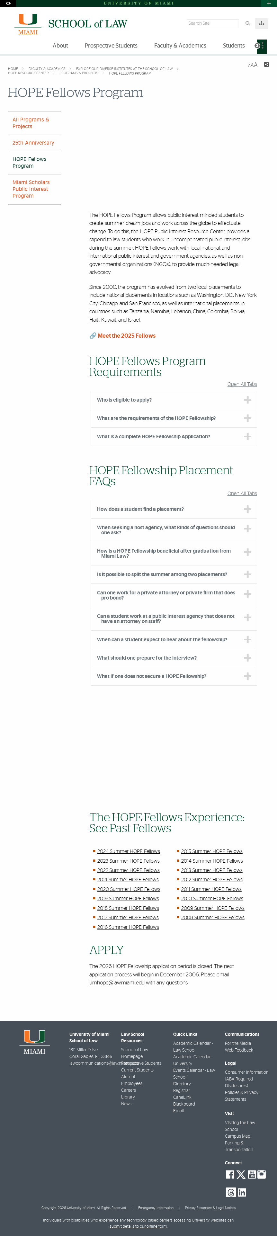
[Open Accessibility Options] (8, 3)
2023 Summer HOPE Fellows (128, 861)
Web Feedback (239, 1050)
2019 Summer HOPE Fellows (128, 898)
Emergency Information (156, 1208)
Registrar (181, 1091)
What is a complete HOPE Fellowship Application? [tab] (153, 436)
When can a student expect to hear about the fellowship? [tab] (162, 639)
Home (13, 69)
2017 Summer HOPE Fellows (128, 917)
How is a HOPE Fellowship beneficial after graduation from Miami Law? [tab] (164, 553)
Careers (128, 1090)
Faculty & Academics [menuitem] (180, 46)
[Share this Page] (266, 65)
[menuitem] (262, 47)
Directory (182, 1084)
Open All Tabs (242, 384)
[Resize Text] (253, 65)
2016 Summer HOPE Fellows (128, 927)
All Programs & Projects (31, 123)
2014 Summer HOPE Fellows (212, 861)
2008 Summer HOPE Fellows (213, 917)
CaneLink (182, 1097)
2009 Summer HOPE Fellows (213, 908)
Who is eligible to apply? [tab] (124, 400)
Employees (131, 1083)
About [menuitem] (60, 46)
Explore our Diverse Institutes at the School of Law (125, 69)
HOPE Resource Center (29, 73)
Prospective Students (141, 1063)
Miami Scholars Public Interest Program (31, 189)
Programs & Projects (79, 73)
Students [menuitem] (234, 46)
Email (178, 1111)
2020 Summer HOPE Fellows (128, 889)
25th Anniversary (33, 143)
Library (128, 1097)
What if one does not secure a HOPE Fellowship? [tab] (151, 676)
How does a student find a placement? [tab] (140, 509)
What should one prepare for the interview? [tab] (147, 658)
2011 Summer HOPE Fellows (211, 889)
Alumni (128, 1077)
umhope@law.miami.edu (117, 982)
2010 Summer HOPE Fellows (212, 898)
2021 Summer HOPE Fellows (128, 879)
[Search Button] (247, 23)
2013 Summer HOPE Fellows (212, 870)
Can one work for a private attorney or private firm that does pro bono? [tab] (166, 595)
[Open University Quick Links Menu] (269, 3)
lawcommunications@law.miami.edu (104, 1063)
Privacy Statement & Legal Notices (210, 1208)
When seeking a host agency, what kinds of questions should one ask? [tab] (166, 530)
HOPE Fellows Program (130, 73)
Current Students (137, 1070)
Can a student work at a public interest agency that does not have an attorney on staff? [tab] (166, 619)
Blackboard (184, 1104)
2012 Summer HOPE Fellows (212, 879)
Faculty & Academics (48, 69)
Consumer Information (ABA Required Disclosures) (247, 1079)
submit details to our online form (138, 1226)
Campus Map (237, 1136)
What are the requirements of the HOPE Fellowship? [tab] (156, 418)
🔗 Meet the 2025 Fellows (122, 336)
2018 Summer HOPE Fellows (128, 908)
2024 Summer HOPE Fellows (128, 851)
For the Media (238, 1043)
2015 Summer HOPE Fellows (212, 851)
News (126, 1104)
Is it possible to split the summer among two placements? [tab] (162, 574)
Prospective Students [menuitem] (111, 46)
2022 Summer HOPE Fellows (128, 870)
